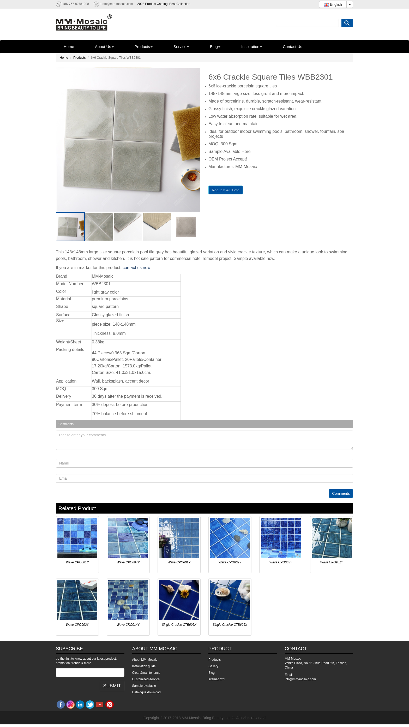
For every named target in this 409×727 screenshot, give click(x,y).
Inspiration (251, 46)
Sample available (144, 686)
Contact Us (292, 46)
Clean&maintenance (146, 673)
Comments (341, 493)
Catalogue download (146, 692)
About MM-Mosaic (145, 660)
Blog (215, 46)
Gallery (213, 666)
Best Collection (179, 4)
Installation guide (144, 666)
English (333, 4)
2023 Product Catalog (152, 4)
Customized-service (146, 679)
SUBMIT (112, 685)
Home (69, 46)
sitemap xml (216, 679)
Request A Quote (225, 190)
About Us (104, 46)
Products (144, 46)
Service (181, 46)
